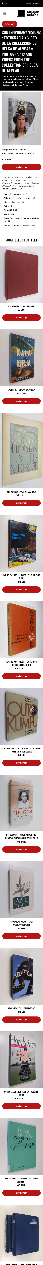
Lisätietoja (21, 167)
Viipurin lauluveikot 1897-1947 (21, 491)
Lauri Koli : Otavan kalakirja (21, 389)
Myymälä (9, 24)
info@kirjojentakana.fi (33, 3)
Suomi (6, 3)
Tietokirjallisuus (20, 149)
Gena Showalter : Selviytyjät (21, 1008)
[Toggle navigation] (5, 13)
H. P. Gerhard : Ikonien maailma (22, 306)
